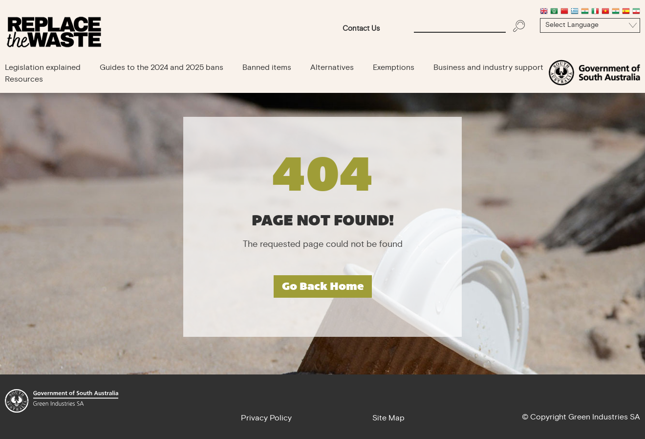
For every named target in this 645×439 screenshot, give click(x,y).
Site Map (388, 418)
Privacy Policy (266, 418)
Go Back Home (323, 286)
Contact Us (361, 29)
